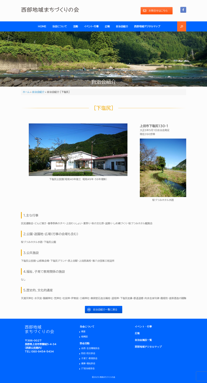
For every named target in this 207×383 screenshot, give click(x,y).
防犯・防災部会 (88, 353)
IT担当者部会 (88, 368)
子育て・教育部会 (89, 358)
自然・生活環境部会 (90, 348)
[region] (103, 59)
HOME (42, 26)
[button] (181, 26)
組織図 (84, 336)
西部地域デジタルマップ (147, 26)
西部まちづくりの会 (107, 377)
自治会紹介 (122, 26)
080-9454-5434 (42, 351)
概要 (83, 331)
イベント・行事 (91, 26)
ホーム (26, 92)
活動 (75, 26)
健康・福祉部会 (88, 363)
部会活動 (85, 343)
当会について (59, 26)
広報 (107, 26)
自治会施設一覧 (143, 340)
